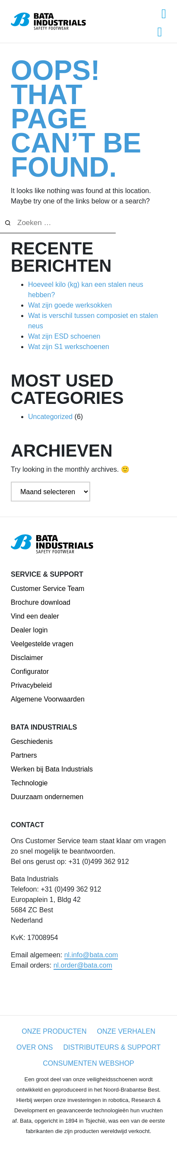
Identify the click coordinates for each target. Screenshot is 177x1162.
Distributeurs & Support (112, 1047)
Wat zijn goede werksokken (70, 305)
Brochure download (40, 602)
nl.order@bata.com (83, 965)
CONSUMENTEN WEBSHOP (88, 1063)
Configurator (30, 671)
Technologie (29, 783)
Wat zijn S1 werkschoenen (68, 346)
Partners (24, 755)
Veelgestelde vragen (42, 644)
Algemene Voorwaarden (48, 699)
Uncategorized (50, 416)
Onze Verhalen (126, 1031)
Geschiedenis (32, 741)
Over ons (34, 1047)
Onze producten (54, 1031)
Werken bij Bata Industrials (52, 769)
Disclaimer (27, 657)
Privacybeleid (31, 685)
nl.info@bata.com (91, 955)
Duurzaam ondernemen (47, 796)
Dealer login (29, 630)
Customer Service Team (47, 588)
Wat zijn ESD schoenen (64, 336)
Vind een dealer (35, 616)
